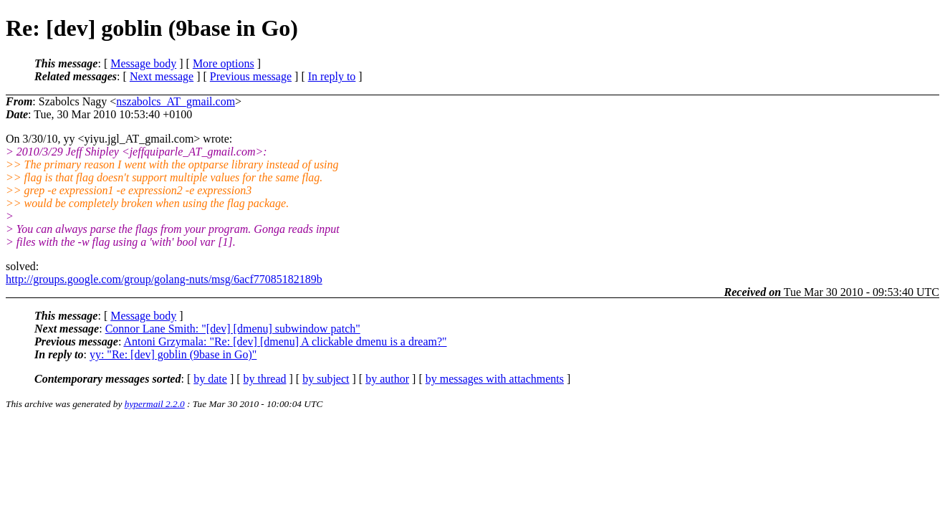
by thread (265, 379)
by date (210, 379)
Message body (143, 63)
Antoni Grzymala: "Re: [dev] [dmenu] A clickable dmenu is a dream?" (284, 341)
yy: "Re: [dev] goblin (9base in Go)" (173, 354)
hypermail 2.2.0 (155, 403)
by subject (325, 379)
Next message (161, 76)
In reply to (332, 76)
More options (223, 63)
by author (387, 379)
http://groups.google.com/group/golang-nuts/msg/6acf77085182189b (164, 279)
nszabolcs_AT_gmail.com (175, 101)
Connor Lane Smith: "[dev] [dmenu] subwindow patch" (232, 328)
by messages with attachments (495, 379)
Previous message (251, 76)
